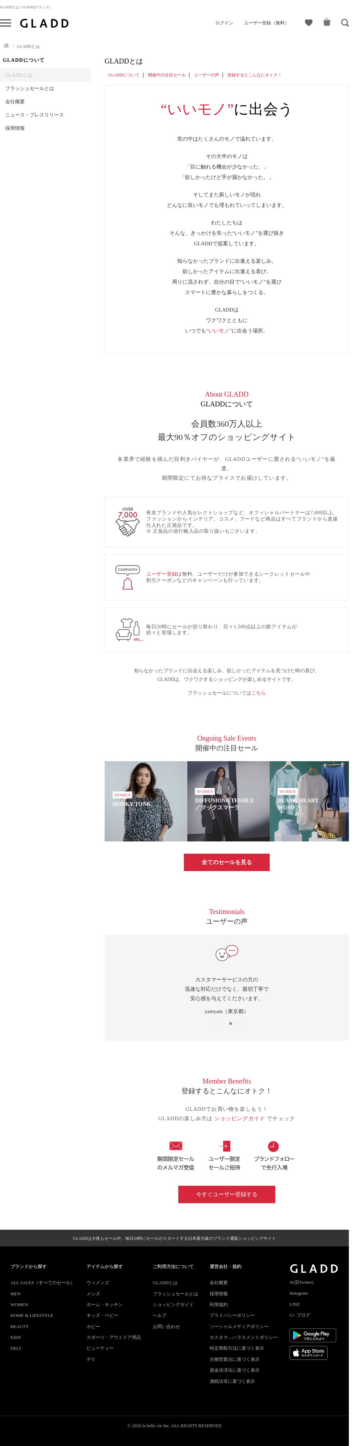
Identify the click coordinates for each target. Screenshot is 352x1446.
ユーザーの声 (206, 75)
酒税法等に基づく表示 (232, 1381)
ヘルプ (159, 1315)
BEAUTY (19, 1326)
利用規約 (219, 1304)
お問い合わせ (166, 1326)
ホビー (93, 1326)
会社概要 (15, 101)
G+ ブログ (300, 1315)
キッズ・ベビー (102, 1315)
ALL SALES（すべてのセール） (42, 1282)
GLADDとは (18, 75)
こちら (258, 693)
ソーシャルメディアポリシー (239, 1326)
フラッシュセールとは (29, 88)
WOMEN (19, 1304)
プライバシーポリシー (232, 1315)
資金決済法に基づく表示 (235, 1370)
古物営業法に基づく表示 (235, 1359)
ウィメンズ (98, 1282)
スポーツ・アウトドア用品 (114, 1337)
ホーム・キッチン (105, 1304)
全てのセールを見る (227, 862)
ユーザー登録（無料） (266, 22)
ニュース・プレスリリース (34, 115)
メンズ (93, 1293)
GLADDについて (124, 75)
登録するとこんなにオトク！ (254, 75)
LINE (295, 1304)
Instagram (299, 1293)
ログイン (224, 22)
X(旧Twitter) (301, 1282)
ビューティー (100, 1348)
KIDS (15, 1337)
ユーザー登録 (161, 574)
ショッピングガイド (240, 1118)
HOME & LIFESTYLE (31, 1315)
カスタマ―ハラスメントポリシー (244, 1337)
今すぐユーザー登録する (226, 1194)
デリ (91, 1359)
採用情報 (15, 128)
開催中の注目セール (167, 75)
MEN (15, 1293)
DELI (15, 1348)
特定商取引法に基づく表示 (237, 1348)
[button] (344, 804)
